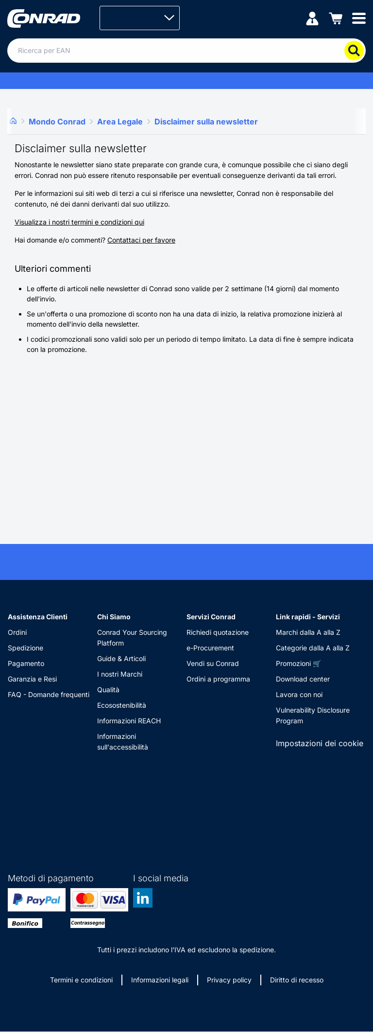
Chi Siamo (114, 616)
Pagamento (26, 663)
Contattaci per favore (141, 240)
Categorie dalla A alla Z (313, 648)
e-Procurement (210, 648)
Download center (303, 679)
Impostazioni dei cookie (319, 743)
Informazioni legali (159, 980)
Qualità (108, 689)
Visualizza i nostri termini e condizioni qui (79, 222)
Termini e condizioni (81, 980)
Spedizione (25, 648)
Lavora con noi (299, 694)
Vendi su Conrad (212, 663)
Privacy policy (229, 980)
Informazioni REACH (129, 721)
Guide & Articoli (121, 658)
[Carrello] (335, 17)
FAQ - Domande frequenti (48, 694)
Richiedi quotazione (217, 632)
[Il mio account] (312, 17)
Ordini (17, 632)
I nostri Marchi (119, 674)
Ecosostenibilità (121, 705)
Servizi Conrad (211, 616)
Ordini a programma (218, 679)
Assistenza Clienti (38, 616)
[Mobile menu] (359, 17)
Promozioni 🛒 (298, 663)
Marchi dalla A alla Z (308, 632)
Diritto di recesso (296, 980)
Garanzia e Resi (32, 679)
